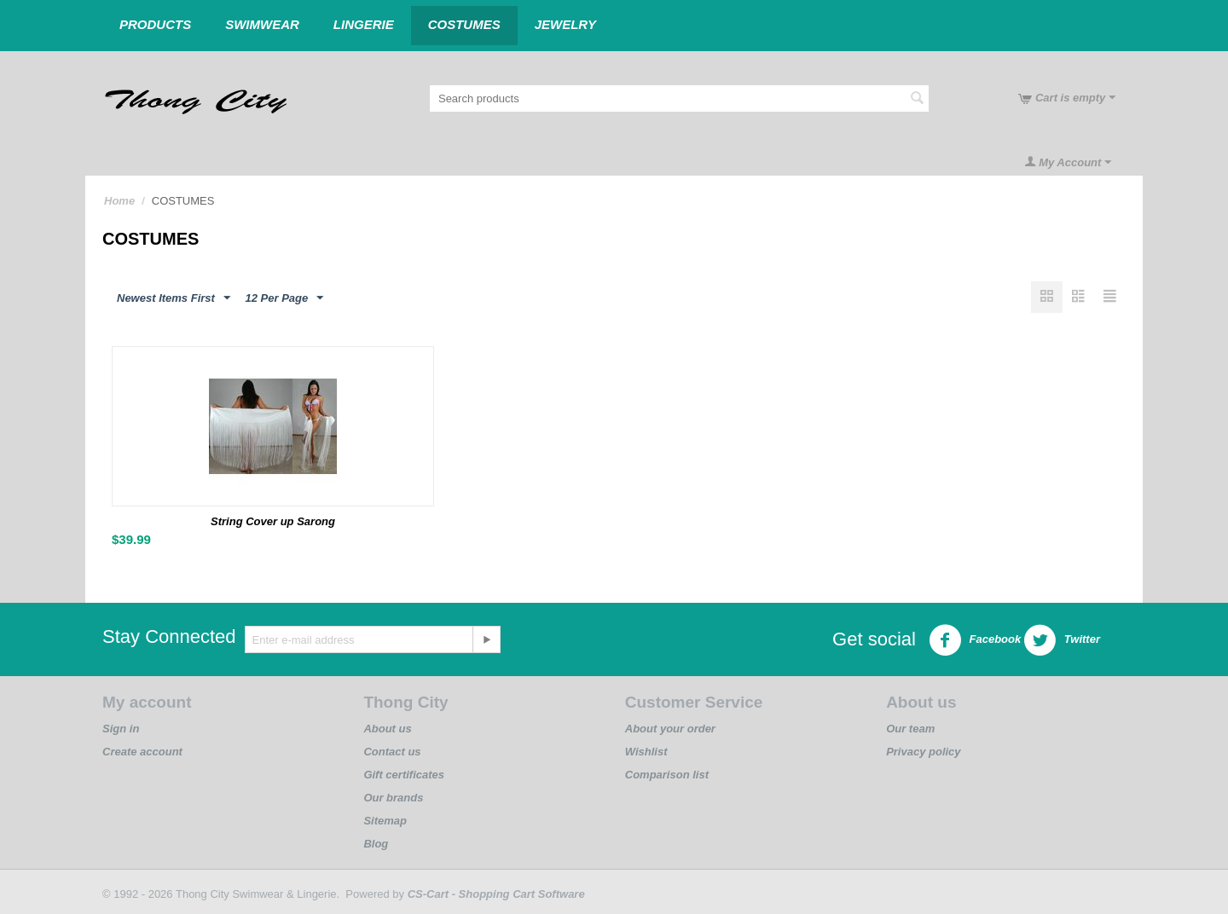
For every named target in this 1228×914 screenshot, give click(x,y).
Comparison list (667, 774)
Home (119, 200)
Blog (375, 843)
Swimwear (262, 24)
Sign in (120, 728)
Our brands (393, 797)
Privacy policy (923, 751)
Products (155, 24)
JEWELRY (565, 24)
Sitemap (385, 820)
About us (387, 728)
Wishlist (646, 751)
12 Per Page (285, 298)
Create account (142, 751)
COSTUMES (464, 24)
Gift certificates (403, 774)
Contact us (391, 751)
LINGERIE (363, 24)
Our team (910, 728)
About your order (670, 728)
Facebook (975, 640)
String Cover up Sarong (273, 521)
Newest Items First (173, 298)
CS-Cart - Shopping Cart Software (496, 894)
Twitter (1061, 640)
